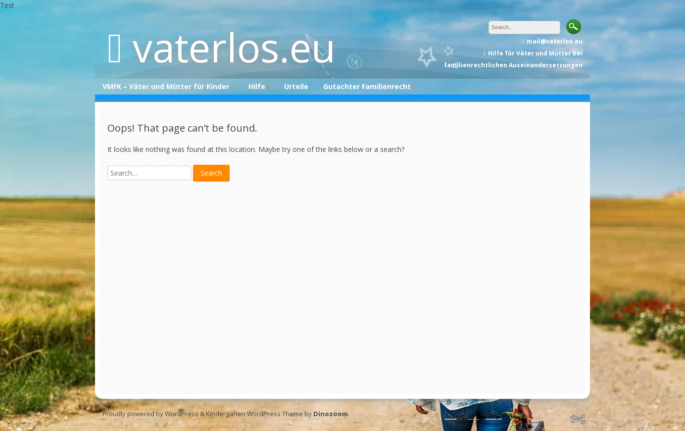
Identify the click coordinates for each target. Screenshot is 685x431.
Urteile (296, 86)
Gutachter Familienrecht (367, 86)
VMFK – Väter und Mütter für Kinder (165, 86)
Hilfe (256, 86)
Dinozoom (330, 413)
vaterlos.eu (234, 47)
